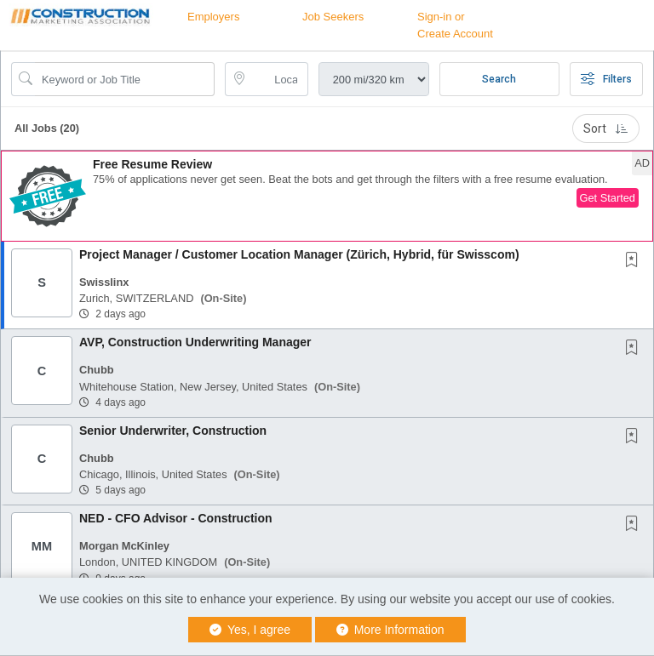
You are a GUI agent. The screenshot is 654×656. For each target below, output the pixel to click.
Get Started (607, 197)
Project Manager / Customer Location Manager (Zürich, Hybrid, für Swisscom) (299, 254)
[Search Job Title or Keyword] (125, 79)
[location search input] (278, 79)
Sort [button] (605, 128)
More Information (390, 629)
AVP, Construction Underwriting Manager (195, 342)
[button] (327, 196)
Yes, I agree (249, 629)
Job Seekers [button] (333, 16)
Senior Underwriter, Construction (173, 430)
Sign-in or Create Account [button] (455, 25)
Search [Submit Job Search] (499, 79)
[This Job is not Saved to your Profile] (635, 261)
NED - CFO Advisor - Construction (175, 518)
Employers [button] (213, 16)
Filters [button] (606, 79)
